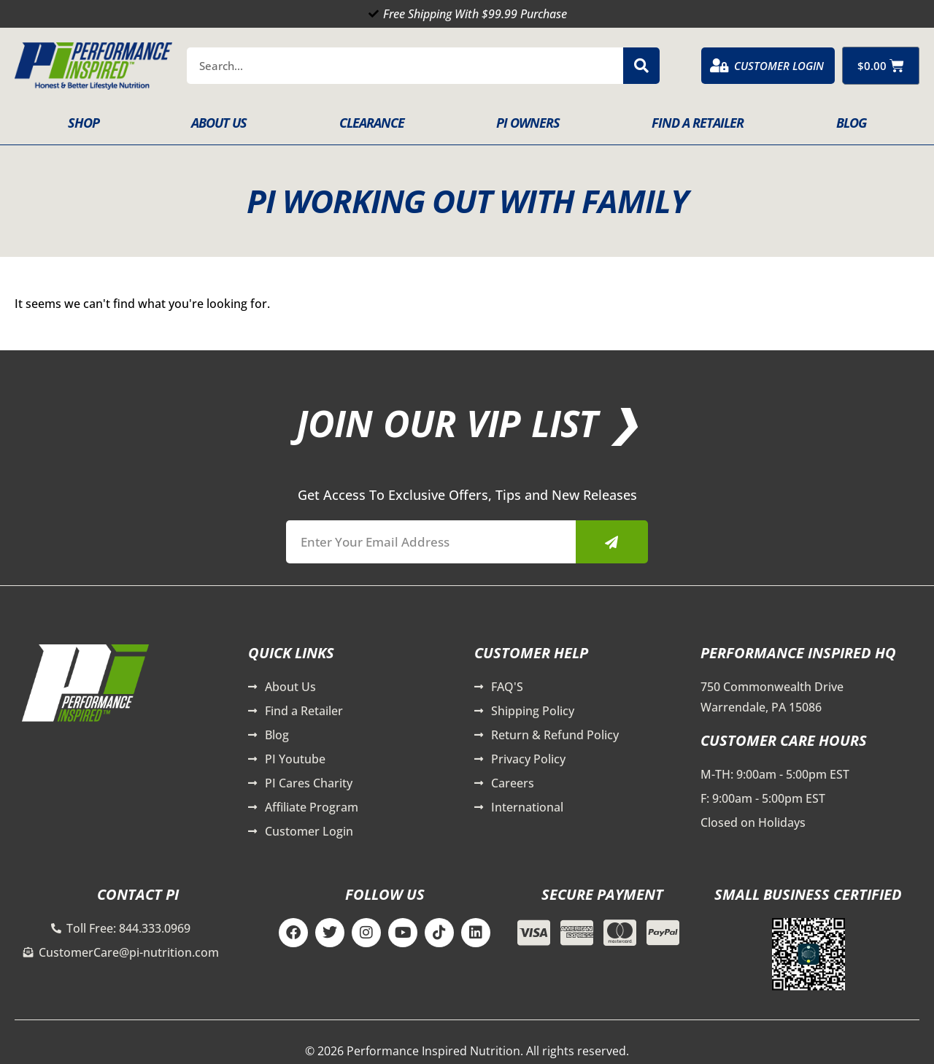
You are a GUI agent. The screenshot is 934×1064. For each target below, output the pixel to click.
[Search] (641, 65)
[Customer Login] (719, 65)
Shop (83, 122)
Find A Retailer (698, 122)
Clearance (371, 122)
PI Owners (528, 122)
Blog (851, 122)
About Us (219, 122)
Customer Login (779, 65)
